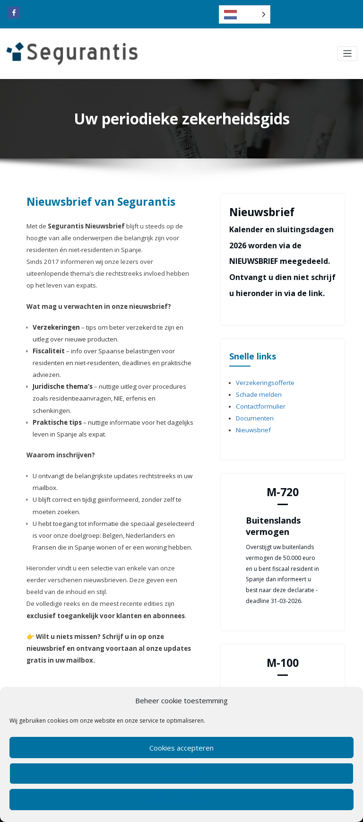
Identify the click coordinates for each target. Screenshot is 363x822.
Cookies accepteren (181, 747)
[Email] (98, 685)
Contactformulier (259, 403)
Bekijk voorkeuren (182, 800)
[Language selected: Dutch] (244, 14)
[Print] (82, 685)
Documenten (253, 414)
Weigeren (182, 773)
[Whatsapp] (50, 685)
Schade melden (256, 392)
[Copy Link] (66, 685)
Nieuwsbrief (252, 424)
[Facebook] (33, 685)
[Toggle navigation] (347, 53)
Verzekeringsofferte (262, 381)
